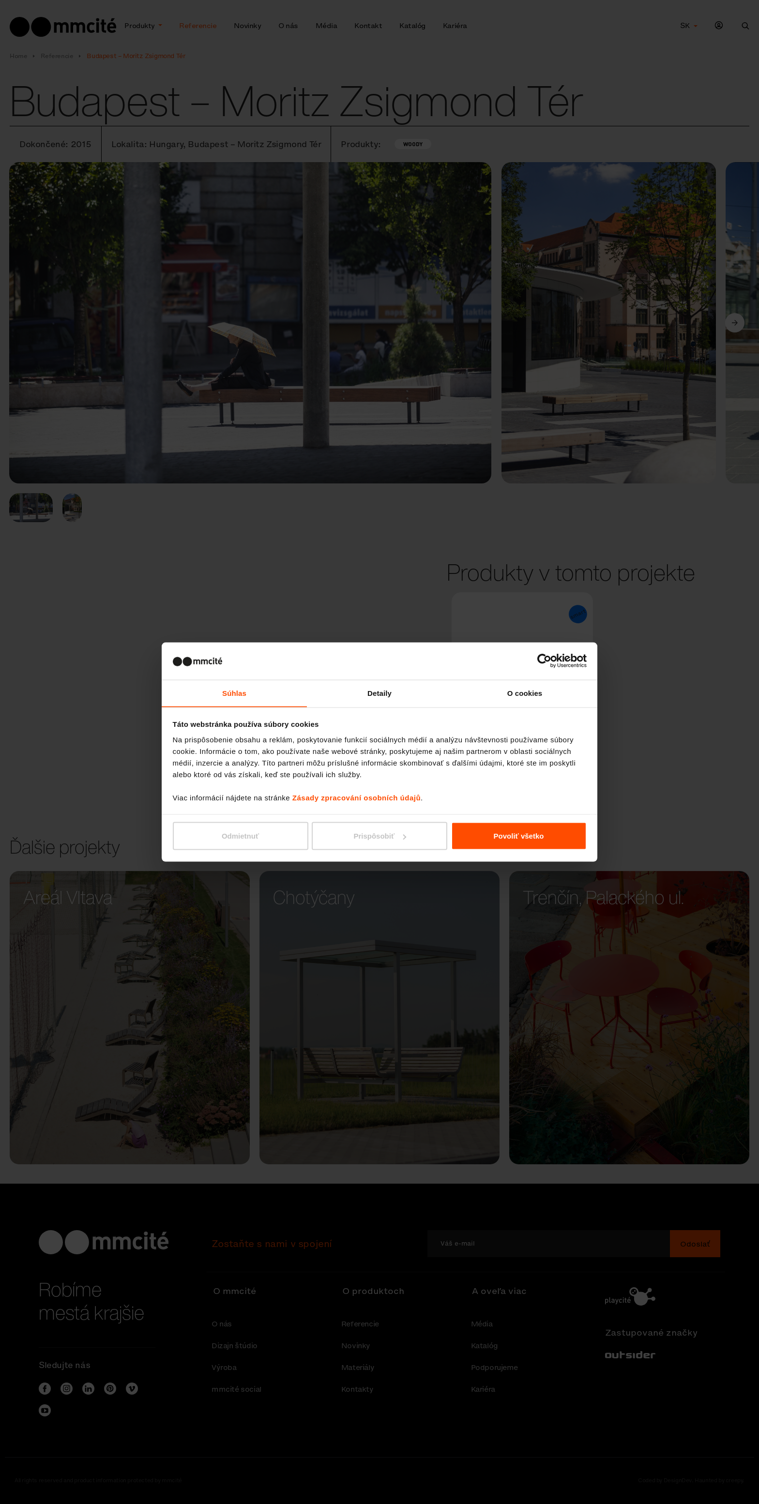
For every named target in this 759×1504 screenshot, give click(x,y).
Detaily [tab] (379, 693)
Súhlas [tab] (234, 693)
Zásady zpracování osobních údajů (356, 798)
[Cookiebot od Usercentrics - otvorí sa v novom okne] (544, 660)
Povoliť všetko (519, 836)
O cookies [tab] (525, 693)
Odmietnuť (240, 836)
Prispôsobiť (379, 836)
